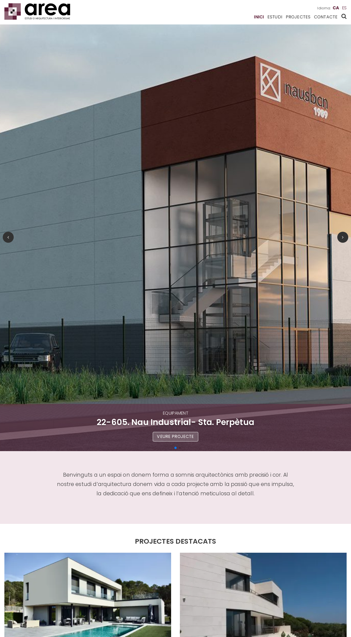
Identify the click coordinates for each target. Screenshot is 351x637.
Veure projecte (175, 436)
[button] (175, 448)
